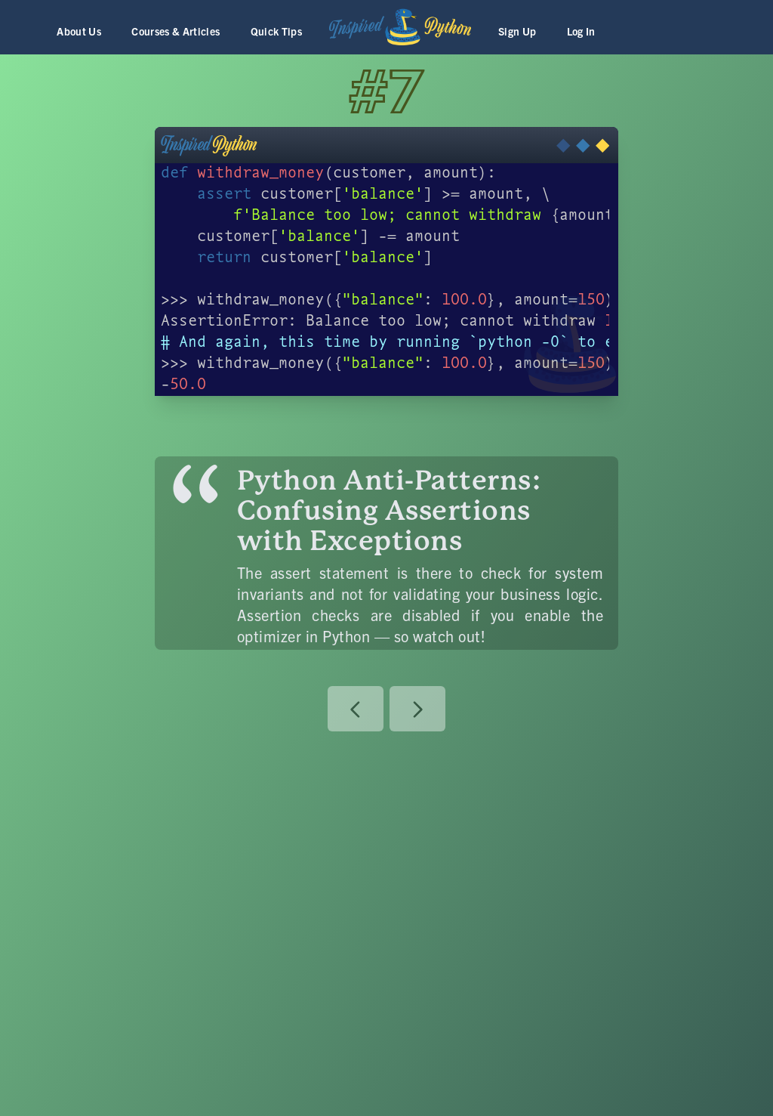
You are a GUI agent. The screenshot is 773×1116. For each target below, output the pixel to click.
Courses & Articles (175, 31)
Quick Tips (277, 31)
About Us (79, 31)
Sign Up (517, 31)
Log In (581, 31)
